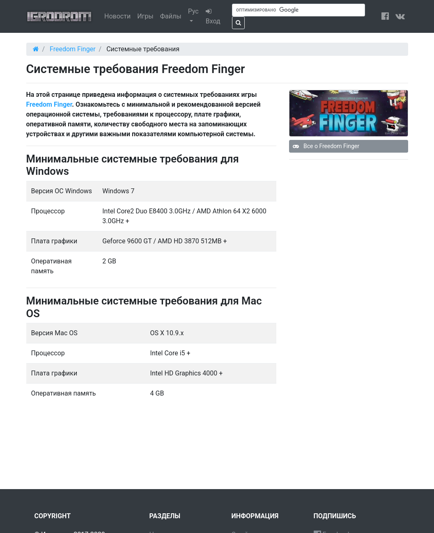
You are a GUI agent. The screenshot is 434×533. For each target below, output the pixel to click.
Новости (117, 16)
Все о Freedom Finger (326, 146)
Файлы (170, 16)
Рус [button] (193, 11)
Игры (145, 16)
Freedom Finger (49, 104)
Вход (213, 16)
